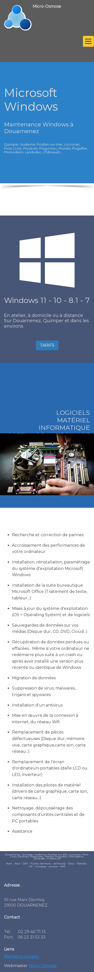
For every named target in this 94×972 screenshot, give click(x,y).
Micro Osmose (43, 967)
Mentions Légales (21, 958)
